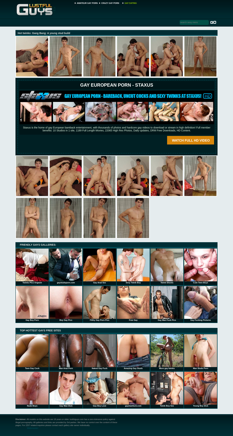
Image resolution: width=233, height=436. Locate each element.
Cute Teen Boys (200, 266)
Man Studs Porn (200, 351)
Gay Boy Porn (32, 303)
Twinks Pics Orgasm (32, 266)
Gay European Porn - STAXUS (116, 85)
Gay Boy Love (99, 389)
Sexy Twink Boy (133, 266)
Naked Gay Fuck (99, 351)
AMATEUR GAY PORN (87, 3)
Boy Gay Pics (65, 303)
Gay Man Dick (65, 389)
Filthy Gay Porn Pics (99, 303)
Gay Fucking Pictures (200, 303)
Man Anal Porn (65, 351)
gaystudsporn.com (65, 266)
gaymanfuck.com (133, 389)
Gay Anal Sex (99, 266)
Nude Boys (32, 389)
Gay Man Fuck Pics (166, 303)
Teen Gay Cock (32, 351)
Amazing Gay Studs (133, 351)
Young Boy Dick (200, 389)
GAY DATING (131, 3)
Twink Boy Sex (166, 389)
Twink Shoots (166, 266)
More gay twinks (166, 351)
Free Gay (133, 303)
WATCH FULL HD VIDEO (191, 140)
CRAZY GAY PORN (110, 3)
